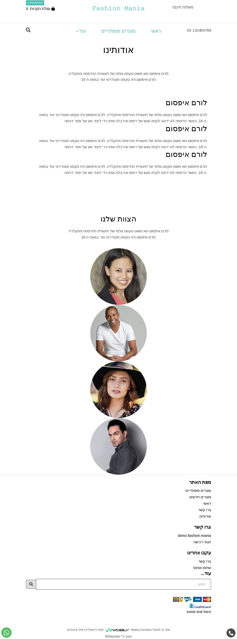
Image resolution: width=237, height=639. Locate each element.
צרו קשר (204, 561)
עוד (81, 31)
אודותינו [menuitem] (205, 516)
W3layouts (112, 636)
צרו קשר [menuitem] (204, 510)
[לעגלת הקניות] (40, 8)
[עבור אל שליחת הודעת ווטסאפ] (6, 632)
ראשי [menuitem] (156, 31)
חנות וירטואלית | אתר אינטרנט (85, 629)
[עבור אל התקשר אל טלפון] (231, 633)
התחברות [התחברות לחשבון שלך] (35, 3)
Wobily (135, 629)
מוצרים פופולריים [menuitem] (118, 31)
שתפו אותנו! (202, 568)
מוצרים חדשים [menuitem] (200, 497)
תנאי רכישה (202, 542)
